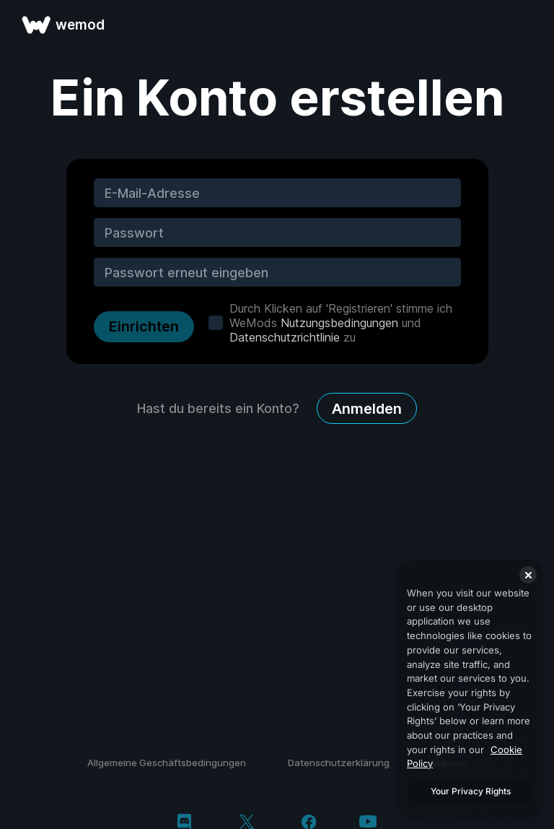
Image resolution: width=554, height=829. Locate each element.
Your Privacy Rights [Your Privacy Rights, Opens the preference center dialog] (471, 791)
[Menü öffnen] (526, 24)
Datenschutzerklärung (339, 762)
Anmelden (367, 408)
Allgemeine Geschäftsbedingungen (166, 762)
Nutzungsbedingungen (339, 323)
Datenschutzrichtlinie (284, 337)
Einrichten (144, 326)
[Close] (528, 574)
